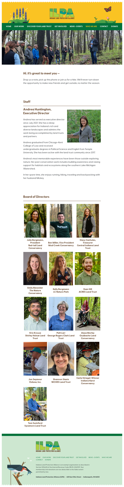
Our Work (19, 26)
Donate (114, 26)
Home (8, 26)
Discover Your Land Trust (39, 26)
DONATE (48, 460)
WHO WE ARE (107, 457)
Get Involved (61, 26)
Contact (104, 26)
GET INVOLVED (81, 457)
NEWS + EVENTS (94, 457)
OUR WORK (47, 457)
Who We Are (91, 26)
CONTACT (39, 460)
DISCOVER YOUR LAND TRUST (63, 457)
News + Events (76, 26)
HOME (38, 457)
